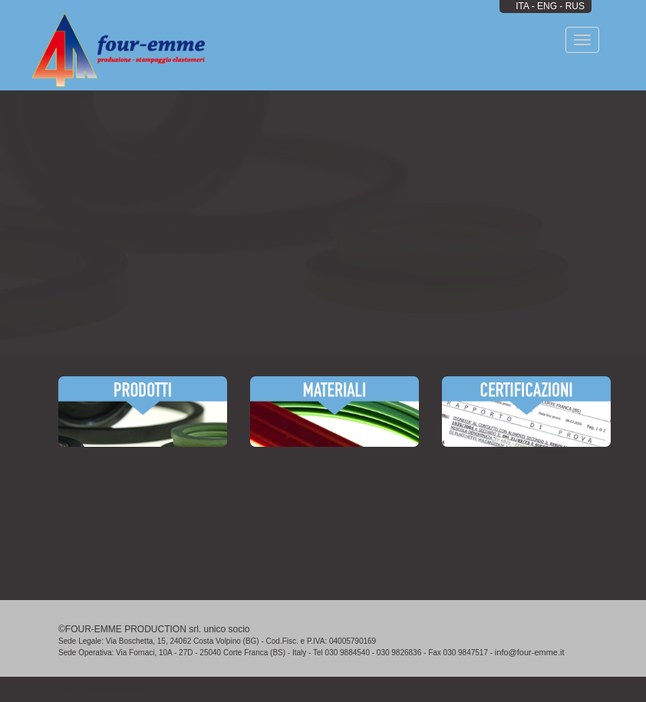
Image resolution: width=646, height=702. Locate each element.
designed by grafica (102, 689)
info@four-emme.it (530, 652)
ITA (522, 6)
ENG (547, 6)
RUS (575, 6)
